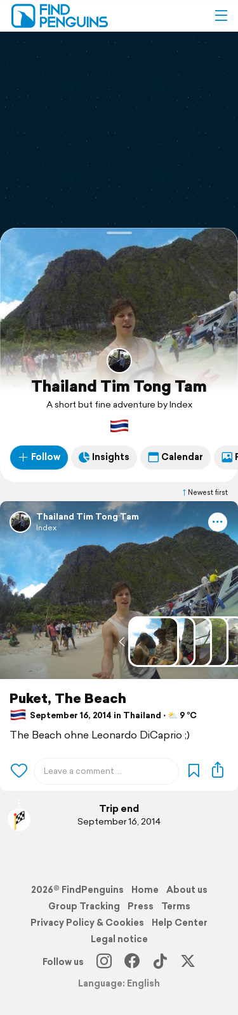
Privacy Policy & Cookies (87, 922)
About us (187, 889)
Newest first (204, 492)
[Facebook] (132, 962)
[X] (187, 962)
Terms (175, 906)
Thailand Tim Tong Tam (119, 386)
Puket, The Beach (68, 698)
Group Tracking (84, 906)
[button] (221, 16)
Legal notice (119, 939)
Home (145, 889)
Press (141, 906)
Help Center (180, 922)
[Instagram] (104, 962)
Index (46, 527)
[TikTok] (160, 962)
